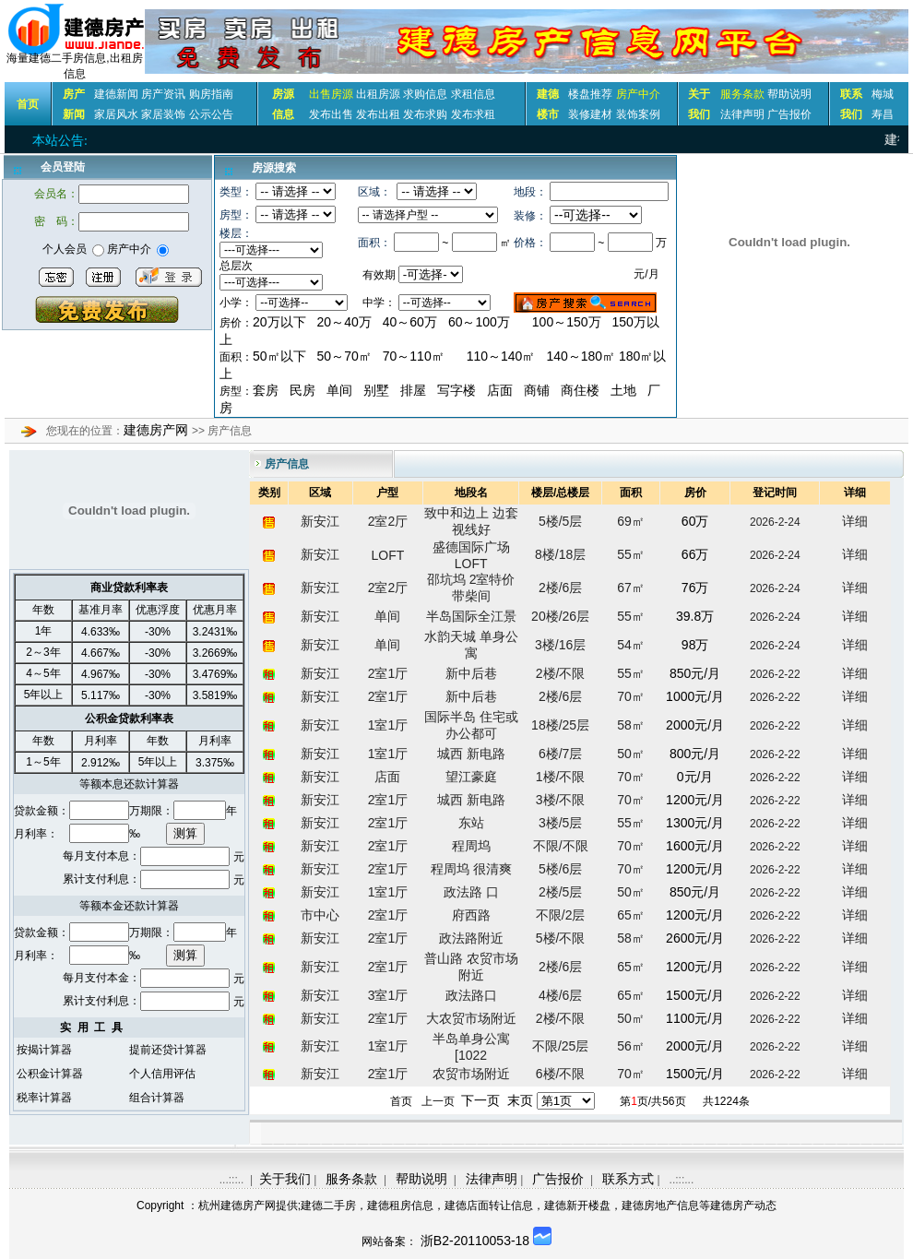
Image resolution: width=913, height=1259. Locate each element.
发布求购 (425, 114)
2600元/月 (695, 938)
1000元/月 (695, 696)
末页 (520, 1100)
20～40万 (344, 322)
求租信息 (473, 94)
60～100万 (479, 322)
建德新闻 (116, 94)
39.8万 (695, 616)
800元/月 (695, 753)
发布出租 (378, 114)
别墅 (376, 390)
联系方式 (628, 1178)
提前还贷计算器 (168, 1049)
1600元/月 (695, 845)
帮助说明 (789, 94)
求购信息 (425, 94)
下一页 (480, 1100)
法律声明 (742, 114)
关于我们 (285, 1178)
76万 (695, 587)
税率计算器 (44, 1097)
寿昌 (883, 114)
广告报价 (789, 114)
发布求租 (473, 114)
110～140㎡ (501, 356)
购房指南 (211, 94)
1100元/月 (695, 1018)
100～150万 (566, 322)
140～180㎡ (582, 356)
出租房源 (378, 94)
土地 (623, 390)
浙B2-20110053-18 (475, 1240)
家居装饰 (163, 114)
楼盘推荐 (590, 94)
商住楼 (580, 390)
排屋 (413, 390)
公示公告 (211, 114)
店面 (500, 390)
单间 (339, 390)
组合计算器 (156, 1097)
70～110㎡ (414, 356)
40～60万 (410, 322)
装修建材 (590, 114)
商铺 (537, 390)
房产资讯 (163, 94)
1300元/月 (695, 822)
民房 (302, 390)
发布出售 (331, 114)
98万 (695, 644)
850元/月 (695, 673)
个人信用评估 (162, 1073)
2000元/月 (695, 725)
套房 (266, 390)
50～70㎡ (344, 356)
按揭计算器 (44, 1049)
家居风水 (116, 114)
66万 (695, 554)
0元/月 (695, 776)
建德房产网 (158, 429)
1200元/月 (695, 799)
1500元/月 (695, 995)
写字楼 (456, 390)
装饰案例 (638, 114)
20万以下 (279, 322)
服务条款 (351, 1178)
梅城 (883, 94)
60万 (695, 521)
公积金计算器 (50, 1073)
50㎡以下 (279, 356)
